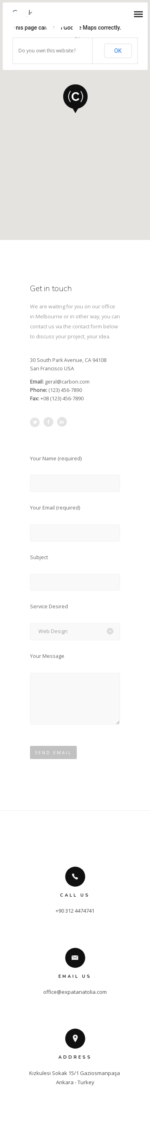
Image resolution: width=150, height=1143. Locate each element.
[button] (75, 98)
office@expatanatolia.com (75, 991)
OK (118, 51)
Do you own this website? (47, 50)
